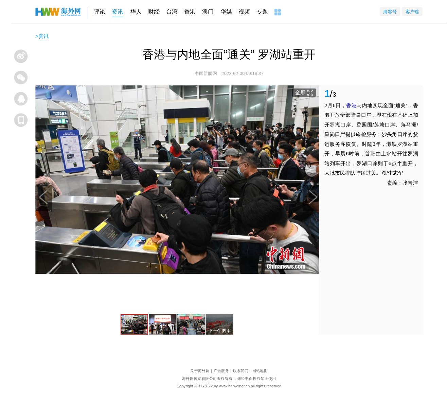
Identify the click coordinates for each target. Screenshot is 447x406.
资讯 (117, 11)
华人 (136, 11)
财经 (154, 11)
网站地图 (260, 370)
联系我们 (241, 370)
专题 (262, 11)
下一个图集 (219, 330)
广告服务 (221, 370)
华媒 (226, 11)
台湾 (172, 11)
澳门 (208, 11)
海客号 (390, 11)
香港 (190, 11)
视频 (244, 11)
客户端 (412, 11)
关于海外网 (200, 370)
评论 (99, 11)
